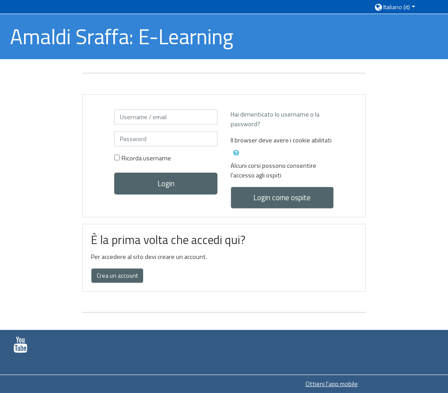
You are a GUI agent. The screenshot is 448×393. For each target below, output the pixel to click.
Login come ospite (282, 197)
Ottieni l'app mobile (331, 384)
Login (166, 183)
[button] (401, 7)
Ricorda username (146, 158)
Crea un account (117, 275)
